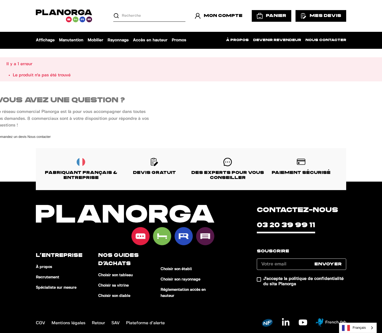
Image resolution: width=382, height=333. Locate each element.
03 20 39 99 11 (286, 225)
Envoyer (328, 264)
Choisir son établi (176, 269)
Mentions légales (68, 323)
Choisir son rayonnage (180, 279)
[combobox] (358, 328)
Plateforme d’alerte (145, 323)
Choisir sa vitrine (113, 285)
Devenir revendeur (277, 40)
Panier (271, 16)
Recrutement (47, 277)
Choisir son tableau (115, 275)
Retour (98, 323)
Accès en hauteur (150, 40)
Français (354, 328)
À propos (237, 40)
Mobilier (95, 40)
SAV (115, 323)
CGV (40, 323)
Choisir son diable (114, 296)
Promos (179, 40)
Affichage (45, 40)
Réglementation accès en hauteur (183, 293)
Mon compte (218, 16)
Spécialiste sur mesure (56, 288)
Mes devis (321, 16)
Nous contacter (325, 40)
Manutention (71, 40)
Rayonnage (118, 40)
